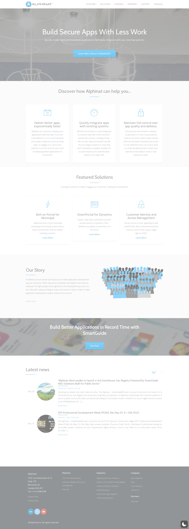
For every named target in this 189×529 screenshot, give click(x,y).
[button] (184, 524)
